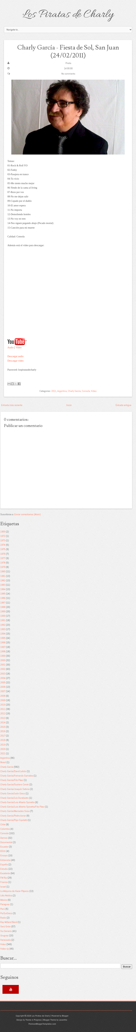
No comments (68, 73)
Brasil (3, 762)
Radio (3, 917)
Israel (3, 886)
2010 (2, 704)
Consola (86, 391)
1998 (2, 651)
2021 (2, 753)
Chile (2, 824)
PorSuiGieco (6, 913)
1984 (2, 589)
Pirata (68, 63)
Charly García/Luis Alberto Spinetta (17, 802)
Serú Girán (5, 926)
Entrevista (5, 860)
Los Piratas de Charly (68, 15)
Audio (10, 347)
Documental (6, 842)
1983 (2, 584)
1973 (2, 540)
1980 (2, 571)
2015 (2, 726)
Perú (2, 908)
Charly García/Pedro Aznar (13, 815)
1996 (2, 642)
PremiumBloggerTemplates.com (42, 1023)
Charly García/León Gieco (12, 793)
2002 (2, 669)
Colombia (5, 828)
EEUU (3, 851)
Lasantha (63, 1019)
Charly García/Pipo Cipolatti (13, 820)
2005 (2, 682)
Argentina (62, 391)
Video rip (4, 948)
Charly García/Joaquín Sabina (14, 789)
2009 (2, 700)
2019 (2, 744)
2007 (2, 691)
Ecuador (4, 846)
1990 (2, 615)
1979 (2, 567)
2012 (2, 713)
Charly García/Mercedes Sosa (14, 811)
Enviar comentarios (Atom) (27, 514)
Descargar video (15, 360)
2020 (2, 749)
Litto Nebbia (6, 895)
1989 (2, 611)
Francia (4, 882)
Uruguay (4, 935)
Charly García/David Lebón (13, 771)
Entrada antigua (123, 405)
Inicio (69, 405)
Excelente (5, 873)
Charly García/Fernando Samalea (16, 775)
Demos (3, 837)
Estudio (4, 868)
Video (18, 347)
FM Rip (3, 877)
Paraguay (5, 904)
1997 (2, 647)
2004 (2, 678)
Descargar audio (15, 356)
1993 (2, 629)
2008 (2, 695)
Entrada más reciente (11, 405)
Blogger (65, 1015)
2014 (2, 722)
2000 (2, 660)
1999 (2, 655)
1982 (2, 580)
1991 (2, 620)
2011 (53, 391)
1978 (2, 562)
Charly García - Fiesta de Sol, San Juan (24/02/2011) (68, 51)
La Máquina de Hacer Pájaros (14, 891)
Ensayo (4, 855)
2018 (2, 740)
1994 (2, 633)
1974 (2, 544)
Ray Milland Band (8, 922)
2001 (2, 664)
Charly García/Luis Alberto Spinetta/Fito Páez (22, 806)
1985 (2, 593)
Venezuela (5, 939)
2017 (2, 735)
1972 (2, 536)
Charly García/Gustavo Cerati (14, 784)
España (4, 864)
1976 (2, 553)
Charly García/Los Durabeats (14, 797)
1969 (2, 531)
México (3, 899)
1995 (2, 638)
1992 (2, 624)
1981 (2, 576)
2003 (2, 673)
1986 (2, 598)
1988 (2, 607)
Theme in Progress (34, 1019)
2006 (2, 686)
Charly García (74, 391)
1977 (2, 558)
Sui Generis (6, 931)
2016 (2, 731)
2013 (2, 718)
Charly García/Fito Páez (11, 780)
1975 (2, 549)
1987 (2, 602)
